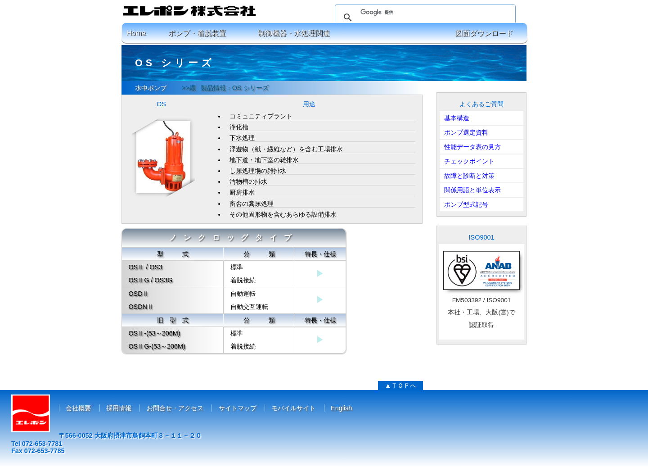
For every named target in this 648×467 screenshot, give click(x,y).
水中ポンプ (150, 87)
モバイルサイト (293, 408)
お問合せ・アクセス (175, 408)
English (341, 408)
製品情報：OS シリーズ (235, 87)
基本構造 (456, 118)
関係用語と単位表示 (472, 190)
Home (136, 33)
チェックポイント (469, 161)
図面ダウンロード (484, 33)
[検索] (423, 12)
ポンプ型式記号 (466, 204)
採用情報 (118, 408)
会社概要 (78, 408)
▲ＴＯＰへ (400, 385)
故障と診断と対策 (469, 175)
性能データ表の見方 (472, 146)
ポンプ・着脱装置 (197, 33)
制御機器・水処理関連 (294, 33)
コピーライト (324, 458)
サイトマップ (237, 408)
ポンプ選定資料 (466, 132)
